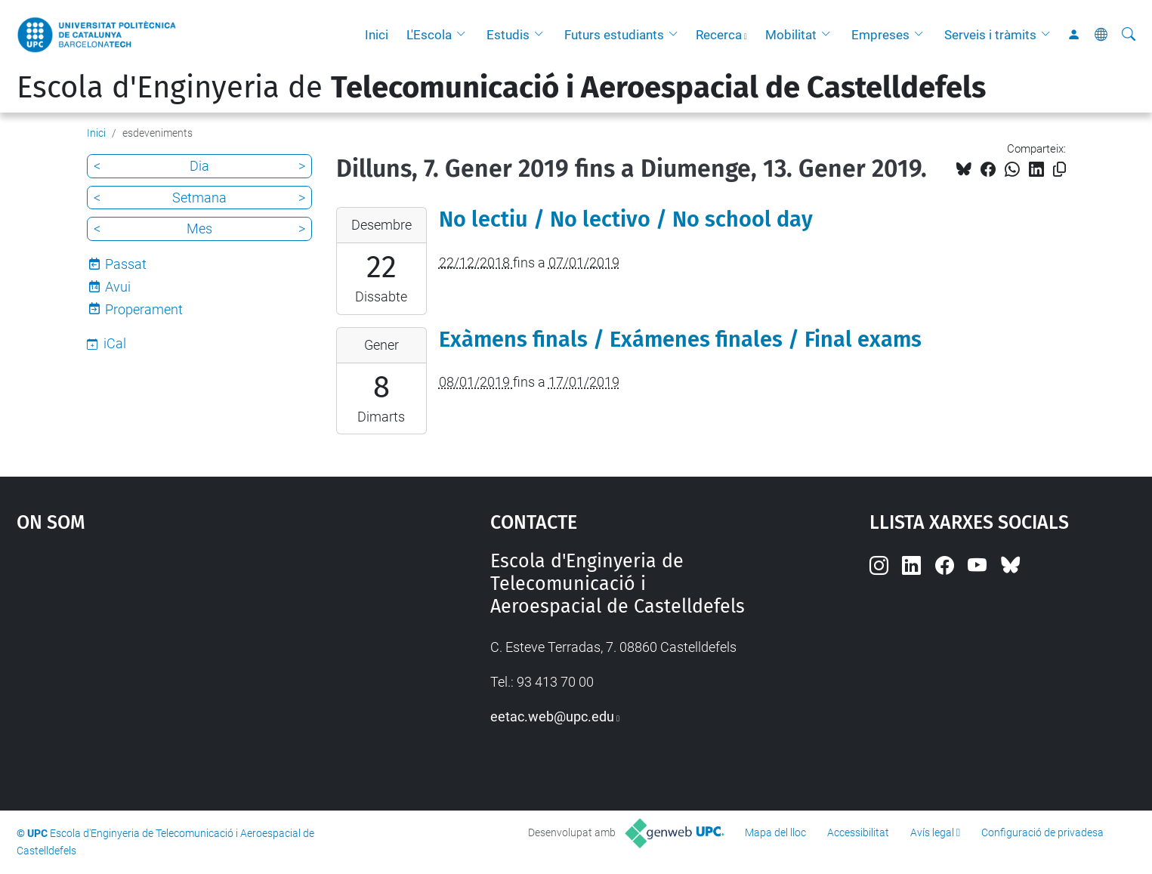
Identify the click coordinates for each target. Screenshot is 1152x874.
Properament (144, 309)
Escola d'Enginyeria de (501, 87)
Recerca (719, 34)
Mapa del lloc (775, 832)
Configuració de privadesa (1042, 832)
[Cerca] (1128, 34)
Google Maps (197, 663)
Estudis (508, 34)
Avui (118, 287)
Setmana (199, 197)
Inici (376, 34)
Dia (199, 166)
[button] (464, 34)
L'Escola (429, 34)
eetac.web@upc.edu (552, 716)
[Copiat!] (1059, 169)
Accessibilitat (858, 832)
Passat (126, 264)
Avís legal (932, 832)
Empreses (880, 34)
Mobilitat (791, 34)
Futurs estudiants (614, 34)
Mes (199, 228)
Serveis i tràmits (990, 34)
